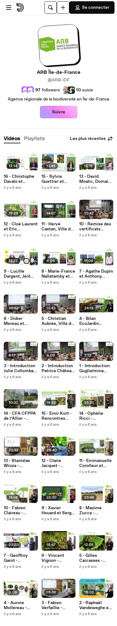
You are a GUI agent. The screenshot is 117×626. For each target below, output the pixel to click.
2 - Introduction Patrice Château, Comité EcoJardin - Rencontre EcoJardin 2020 (58, 368)
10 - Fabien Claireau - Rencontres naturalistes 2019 (16, 510)
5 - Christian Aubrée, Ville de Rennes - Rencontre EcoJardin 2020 (57, 321)
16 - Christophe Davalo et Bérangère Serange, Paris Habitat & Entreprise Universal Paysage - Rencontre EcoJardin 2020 (19, 179)
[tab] (12, 139)
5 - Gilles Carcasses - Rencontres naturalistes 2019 (91, 558)
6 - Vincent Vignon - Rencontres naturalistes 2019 (53, 558)
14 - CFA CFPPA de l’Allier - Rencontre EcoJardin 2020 (20, 416)
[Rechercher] (50, 7)
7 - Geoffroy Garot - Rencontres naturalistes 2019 (16, 558)
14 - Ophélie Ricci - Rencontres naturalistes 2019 (91, 416)
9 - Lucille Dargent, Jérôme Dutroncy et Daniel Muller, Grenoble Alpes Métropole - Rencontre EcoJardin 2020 (20, 274)
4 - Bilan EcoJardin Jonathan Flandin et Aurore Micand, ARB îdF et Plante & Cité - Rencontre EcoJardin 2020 (96, 321)
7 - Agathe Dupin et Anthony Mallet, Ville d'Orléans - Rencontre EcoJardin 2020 (96, 274)
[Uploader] (63, 7)
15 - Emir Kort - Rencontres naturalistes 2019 (56, 416)
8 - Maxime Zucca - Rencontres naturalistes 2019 (91, 510)
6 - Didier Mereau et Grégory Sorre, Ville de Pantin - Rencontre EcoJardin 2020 (20, 321)
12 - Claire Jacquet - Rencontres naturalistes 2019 (53, 463)
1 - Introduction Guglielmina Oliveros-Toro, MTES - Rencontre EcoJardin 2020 (94, 368)
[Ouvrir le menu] (9, 7)
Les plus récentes (91, 139)
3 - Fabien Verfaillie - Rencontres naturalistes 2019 (53, 605)
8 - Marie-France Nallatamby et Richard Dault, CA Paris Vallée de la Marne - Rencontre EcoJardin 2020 (58, 274)
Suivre (58, 112)
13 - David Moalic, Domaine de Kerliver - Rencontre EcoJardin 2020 (96, 179)
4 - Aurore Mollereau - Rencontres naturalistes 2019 (16, 605)
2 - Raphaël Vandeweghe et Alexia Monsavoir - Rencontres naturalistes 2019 (94, 605)
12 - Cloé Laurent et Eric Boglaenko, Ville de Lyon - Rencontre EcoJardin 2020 (21, 227)
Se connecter (92, 7)
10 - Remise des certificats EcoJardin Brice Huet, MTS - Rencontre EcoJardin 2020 (95, 227)
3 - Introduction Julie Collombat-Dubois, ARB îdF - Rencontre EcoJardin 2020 (20, 368)
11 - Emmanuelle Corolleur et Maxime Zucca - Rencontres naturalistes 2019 (95, 463)
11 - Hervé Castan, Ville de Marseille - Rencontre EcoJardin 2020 (57, 227)
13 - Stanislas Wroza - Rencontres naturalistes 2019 (17, 463)
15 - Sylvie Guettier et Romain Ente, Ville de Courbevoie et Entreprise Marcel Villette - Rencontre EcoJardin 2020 (58, 179)
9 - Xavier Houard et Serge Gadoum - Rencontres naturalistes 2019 (57, 510)
